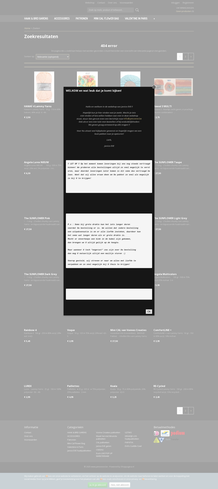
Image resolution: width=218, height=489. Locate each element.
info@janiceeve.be (133, 159)
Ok (148, 352)
